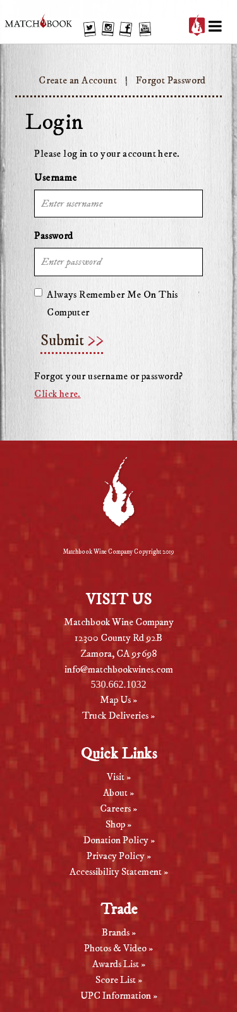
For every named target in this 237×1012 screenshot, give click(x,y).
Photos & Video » (118, 948)
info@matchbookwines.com (118, 669)
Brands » (119, 932)
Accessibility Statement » (119, 871)
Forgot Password (171, 80)
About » (118, 792)
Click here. (57, 393)
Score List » (118, 979)
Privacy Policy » (119, 856)
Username (55, 177)
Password (53, 235)
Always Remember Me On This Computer (106, 303)
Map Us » (118, 699)
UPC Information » (118, 995)
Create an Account (78, 80)
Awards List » (118, 964)
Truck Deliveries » (118, 715)
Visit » (119, 777)
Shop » (118, 824)
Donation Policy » (119, 840)
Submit (62, 340)
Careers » (118, 808)
